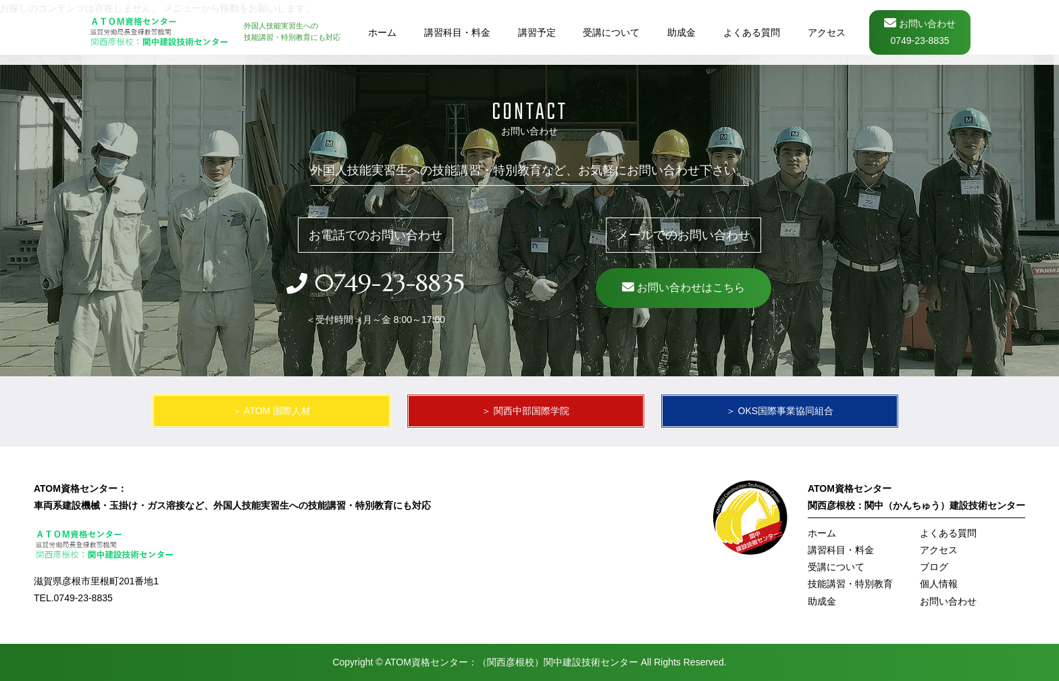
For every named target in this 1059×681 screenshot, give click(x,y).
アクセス (939, 550)
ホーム (822, 533)
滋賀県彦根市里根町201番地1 (96, 581)
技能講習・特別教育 (850, 583)
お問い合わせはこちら (683, 290)
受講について (836, 566)
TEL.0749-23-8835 (73, 597)
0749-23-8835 (386, 283)
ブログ (934, 566)
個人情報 (939, 583)
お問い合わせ (948, 601)
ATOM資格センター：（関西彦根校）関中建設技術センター (511, 662)
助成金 (822, 601)
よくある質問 (948, 533)
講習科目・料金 (841, 550)
